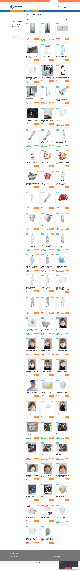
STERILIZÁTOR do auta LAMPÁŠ (31, 121)
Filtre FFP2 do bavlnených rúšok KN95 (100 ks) (47, 121)
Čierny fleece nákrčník (60, 416)
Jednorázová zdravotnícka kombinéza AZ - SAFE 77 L (61, 227)
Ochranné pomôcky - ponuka (16, 560)
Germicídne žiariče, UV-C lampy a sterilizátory (16, 29)
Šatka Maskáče (44, 458)
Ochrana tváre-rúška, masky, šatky (17, 14)
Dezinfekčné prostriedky (16, 19)
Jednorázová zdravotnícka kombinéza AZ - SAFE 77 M (46, 248)
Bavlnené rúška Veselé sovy (61, 374)
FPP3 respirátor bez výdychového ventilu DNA (46, 417)
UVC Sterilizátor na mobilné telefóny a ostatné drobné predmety (61, 100)
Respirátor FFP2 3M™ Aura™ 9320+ (46, 333)
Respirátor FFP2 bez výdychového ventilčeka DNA (47, 522)
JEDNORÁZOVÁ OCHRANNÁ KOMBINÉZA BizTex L (61, 185)
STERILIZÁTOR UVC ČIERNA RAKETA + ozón (62, 78)
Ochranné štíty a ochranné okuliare (16, 22)
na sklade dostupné (59, 337)
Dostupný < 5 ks (43, 168)
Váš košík (60, 7)
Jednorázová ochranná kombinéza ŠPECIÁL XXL (31, 248)
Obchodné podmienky (14, 557)
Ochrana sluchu (14, 36)
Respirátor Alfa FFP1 (60, 500)
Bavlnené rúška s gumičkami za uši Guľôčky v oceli (47, 480)
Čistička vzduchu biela (45, 56)
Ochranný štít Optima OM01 (31, 395)
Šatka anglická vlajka (30, 500)
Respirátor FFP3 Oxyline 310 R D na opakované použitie (32, 333)
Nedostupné (58, 39)
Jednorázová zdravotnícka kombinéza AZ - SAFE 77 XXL (31, 269)
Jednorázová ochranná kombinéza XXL (31, 312)
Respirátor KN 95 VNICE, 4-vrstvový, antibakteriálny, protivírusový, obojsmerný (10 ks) (62, 290)
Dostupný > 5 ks (58, 147)
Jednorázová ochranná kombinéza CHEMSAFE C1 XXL (61, 143)
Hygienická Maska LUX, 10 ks (61, 395)
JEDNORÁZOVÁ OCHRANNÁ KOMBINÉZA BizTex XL (31, 206)
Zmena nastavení (74, 567)
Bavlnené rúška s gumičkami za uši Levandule (32, 480)
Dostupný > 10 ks (43, 125)
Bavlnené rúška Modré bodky (62, 353)
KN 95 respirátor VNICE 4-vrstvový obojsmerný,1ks (31, 544)
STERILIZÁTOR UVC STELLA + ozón (47, 77)
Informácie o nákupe (14, 2)
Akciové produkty (29, 11)
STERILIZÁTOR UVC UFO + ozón (32, 99)
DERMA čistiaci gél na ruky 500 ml (32, 163)
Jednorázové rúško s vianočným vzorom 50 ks (47, 164)
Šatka (42, 500)
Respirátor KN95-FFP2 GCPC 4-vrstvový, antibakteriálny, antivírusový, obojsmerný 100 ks (32, 78)
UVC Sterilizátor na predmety (46, 99)
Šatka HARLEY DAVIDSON (61, 437)
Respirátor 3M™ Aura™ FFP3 (31, 226)
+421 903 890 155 (55, 560)
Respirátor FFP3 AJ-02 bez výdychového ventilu (46, 396)
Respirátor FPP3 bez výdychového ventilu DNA (31, 438)
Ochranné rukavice (15, 26)
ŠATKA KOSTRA (59, 458)
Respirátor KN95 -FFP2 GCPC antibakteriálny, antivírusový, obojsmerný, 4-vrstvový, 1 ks (62, 522)
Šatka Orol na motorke (30, 458)
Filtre (12, 31)
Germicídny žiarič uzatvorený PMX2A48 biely (62, 35)
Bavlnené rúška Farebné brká (31, 353)
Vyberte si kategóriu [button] (17, 11)
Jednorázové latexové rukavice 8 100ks (32, 143)
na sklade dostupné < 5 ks (29, 39)
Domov (26, 16)
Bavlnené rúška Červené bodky (32, 374)
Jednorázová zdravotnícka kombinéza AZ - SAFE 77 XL (61, 248)
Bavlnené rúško (59, 332)
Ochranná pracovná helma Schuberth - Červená (61, 206)
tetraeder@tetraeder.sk (56, 561)
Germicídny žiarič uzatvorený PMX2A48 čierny (32, 57)
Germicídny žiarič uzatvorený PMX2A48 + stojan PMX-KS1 (32, 35)
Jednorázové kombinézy (16, 24)
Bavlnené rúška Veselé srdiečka (47, 353)
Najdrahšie (28, 19)
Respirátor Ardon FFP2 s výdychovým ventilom (45, 227)
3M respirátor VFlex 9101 (30, 521)
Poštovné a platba (14, 558)
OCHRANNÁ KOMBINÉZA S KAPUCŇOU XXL (45, 290)
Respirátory (13, 16)
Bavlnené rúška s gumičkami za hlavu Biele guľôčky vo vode (32, 417)
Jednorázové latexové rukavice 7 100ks (47, 206)
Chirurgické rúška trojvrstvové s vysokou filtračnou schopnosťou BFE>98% (47, 544)
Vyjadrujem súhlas (68, 567)
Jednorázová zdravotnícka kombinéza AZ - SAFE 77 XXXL (46, 269)
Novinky (36, 11)
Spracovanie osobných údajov (16, 561)
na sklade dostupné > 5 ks (44, 147)
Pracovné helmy (14, 34)
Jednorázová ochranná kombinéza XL (46, 312)
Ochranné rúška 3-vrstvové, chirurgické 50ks (61, 269)
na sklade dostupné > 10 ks (44, 61)
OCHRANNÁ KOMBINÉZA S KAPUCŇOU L (30, 290)
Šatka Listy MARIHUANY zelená (46, 437)
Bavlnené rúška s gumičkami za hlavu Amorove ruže (62, 480)
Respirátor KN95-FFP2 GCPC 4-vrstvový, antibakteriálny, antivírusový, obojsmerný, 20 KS (62, 121)
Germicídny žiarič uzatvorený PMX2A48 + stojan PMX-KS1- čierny (47, 35)
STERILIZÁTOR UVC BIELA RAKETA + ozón (62, 57)
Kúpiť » (36, 38)
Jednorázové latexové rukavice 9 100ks (47, 143)
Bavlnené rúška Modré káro (46, 374)
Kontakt (21, 2)
